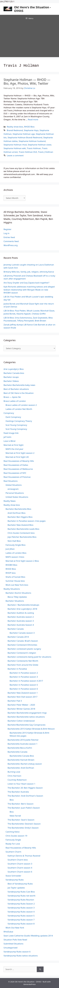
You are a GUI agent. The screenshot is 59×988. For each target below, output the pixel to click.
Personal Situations (15, 493)
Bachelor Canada (16, 628)
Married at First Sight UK (17, 457)
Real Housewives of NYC (15, 473)
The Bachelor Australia (18, 791)
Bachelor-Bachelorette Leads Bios (23, 529)
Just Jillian (10, 549)
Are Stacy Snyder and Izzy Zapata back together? (26, 282)
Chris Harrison (14, 775)
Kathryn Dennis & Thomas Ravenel (24, 855)
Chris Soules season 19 (16, 835)
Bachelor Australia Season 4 (21, 624)
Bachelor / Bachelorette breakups (23, 604)
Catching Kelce (12, 831)
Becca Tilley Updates (17, 597)
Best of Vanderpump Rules (20, 883)
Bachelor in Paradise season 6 (24, 688)
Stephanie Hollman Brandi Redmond (25, 137)
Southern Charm (13, 851)
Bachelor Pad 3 (15, 700)
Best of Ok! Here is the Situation (19, 393)
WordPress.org (11, 245)
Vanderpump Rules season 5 (21, 915)
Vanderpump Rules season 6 (17, 951)
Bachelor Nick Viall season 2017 (22, 696)
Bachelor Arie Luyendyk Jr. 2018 (22, 608)
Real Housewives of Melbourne (18, 469)
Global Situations (14, 485)
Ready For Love (13, 843)
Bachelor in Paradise (17, 668)
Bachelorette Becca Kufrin (20, 747)
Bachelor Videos (11, 381)
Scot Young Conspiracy (16, 425)
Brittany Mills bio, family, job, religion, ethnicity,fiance (29, 271)
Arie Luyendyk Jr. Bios (14, 369)
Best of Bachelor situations (16, 389)
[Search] (40, 969)
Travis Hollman (34, 148)
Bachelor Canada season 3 (22, 632)
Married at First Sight (14, 445)
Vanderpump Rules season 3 (21, 907)
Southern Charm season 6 (20, 871)
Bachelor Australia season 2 (21, 616)
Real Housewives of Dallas (16, 465)
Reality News (10, 501)
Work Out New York (15, 927)
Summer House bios (15, 581)
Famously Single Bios (16, 545)
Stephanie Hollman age (24, 134)
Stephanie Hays (31, 130)
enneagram (13, 489)
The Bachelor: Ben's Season (20, 803)
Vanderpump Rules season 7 (21, 919)
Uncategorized (10, 947)
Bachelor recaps (11, 377)
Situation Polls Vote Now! (15, 939)
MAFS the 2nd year (14, 449)
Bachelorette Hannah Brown (21, 759)
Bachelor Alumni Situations (18, 593)
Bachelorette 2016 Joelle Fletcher (23, 739)
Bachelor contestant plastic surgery (24, 648)
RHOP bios (11, 573)
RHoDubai (8, 931)
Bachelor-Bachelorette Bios (18, 509)
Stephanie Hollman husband (32, 141)
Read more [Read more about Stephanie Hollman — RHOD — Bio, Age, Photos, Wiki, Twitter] (33, 119)
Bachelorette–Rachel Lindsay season (25, 763)
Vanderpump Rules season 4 (21, 911)
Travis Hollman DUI (28, 152)
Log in (6, 233)
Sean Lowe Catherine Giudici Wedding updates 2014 (28, 935)
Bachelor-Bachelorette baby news (19, 385)
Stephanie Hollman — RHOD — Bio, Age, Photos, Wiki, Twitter (27, 81)
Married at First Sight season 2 (20, 453)
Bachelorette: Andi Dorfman (21, 767)
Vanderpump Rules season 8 (21, 923)
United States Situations (17, 497)
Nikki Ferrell (15, 815)
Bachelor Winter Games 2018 (21, 708)
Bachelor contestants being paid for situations (29, 656)
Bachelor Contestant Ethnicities (22, 644)
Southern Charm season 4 (20, 867)
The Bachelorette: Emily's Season (23, 827)
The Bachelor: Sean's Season (21, 819)
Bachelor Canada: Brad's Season (23, 640)
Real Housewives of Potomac (17, 477)
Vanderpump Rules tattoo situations (21, 955)
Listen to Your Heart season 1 (21, 783)
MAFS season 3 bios (15, 557)
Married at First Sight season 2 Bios (22, 561)
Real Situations (11, 481)
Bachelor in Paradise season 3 (24, 676)
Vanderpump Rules (15, 879)
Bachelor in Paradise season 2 (24, 672)
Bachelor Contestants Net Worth (23, 660)
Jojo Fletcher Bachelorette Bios (22, 537)
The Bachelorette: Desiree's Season (24, 823)
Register (7, 229)
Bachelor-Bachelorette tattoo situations (26, 716)
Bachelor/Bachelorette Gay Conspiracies (26, 724)
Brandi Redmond (15, 130)
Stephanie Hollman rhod (15, 144)
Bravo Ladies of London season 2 (21, 405)
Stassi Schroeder (13, 875)
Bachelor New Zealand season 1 (23, 692)
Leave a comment (15, 155)
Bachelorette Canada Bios (22, 755)
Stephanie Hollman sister (39, 144)
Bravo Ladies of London (15, 401)
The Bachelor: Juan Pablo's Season (24, 807)
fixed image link (11, 433)
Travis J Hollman (45, 152)
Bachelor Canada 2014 (18, 636)
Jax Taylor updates (16, 887)
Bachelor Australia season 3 (21, 620)
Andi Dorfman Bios (16, 513)
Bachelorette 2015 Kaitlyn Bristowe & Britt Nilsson (31, 728)
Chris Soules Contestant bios (21, 533)
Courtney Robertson (17, 779)
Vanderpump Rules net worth (21, 895)
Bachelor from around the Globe (23, 664)
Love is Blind (9, 441)
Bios (12, 799)
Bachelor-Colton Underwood (21, 720)
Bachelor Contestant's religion (22, 652)
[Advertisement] (29, 39)
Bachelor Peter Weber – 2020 (21, 704)
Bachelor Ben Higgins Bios (20, 517)
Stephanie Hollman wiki (15, 148)
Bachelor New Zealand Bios (20, 525)
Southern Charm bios (18, 859)
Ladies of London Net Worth (19, 409)
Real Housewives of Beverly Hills (19, 461)
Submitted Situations (13, 943)
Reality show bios (15, 126)
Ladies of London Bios (16, 553)
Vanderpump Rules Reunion (21, 899)
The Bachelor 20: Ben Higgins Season (25, 787)
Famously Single (13, 839)
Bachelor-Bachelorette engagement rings (27, 712)
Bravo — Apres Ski (12, 397)
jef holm (7, 437)
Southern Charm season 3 (20, 863)
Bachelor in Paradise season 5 (24, 684)
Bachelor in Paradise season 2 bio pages (27, 521)
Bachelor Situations (15, 601)
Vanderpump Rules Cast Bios (21, 891)
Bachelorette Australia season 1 (22, 743)
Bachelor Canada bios (14, 373)
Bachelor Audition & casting (21, 612)
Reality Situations (12, 589)
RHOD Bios (29, 126)
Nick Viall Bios (14, 541)
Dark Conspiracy (13, 417)
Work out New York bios (17, 585)
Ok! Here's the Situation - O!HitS (32, 9)
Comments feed (11, 241)
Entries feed (9, 237)
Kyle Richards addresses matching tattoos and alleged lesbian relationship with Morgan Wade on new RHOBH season (29, 289)
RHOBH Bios (11, 565)
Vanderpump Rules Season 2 (21, 903)
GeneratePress (29, 984)
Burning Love (14, 771)
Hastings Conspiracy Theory (19, 421)
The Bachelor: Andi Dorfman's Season (25, 795)
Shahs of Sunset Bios (15, 577)
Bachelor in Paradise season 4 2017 (26, 680)
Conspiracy (9, 413)
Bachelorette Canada (17, 751)
